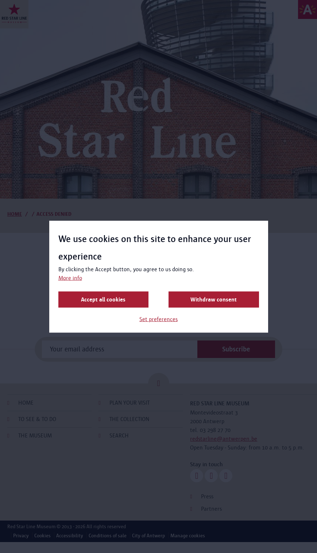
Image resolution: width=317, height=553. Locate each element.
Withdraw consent (213, 299)
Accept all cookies (103, 299)
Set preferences (158, 319)
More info (70, 277)
